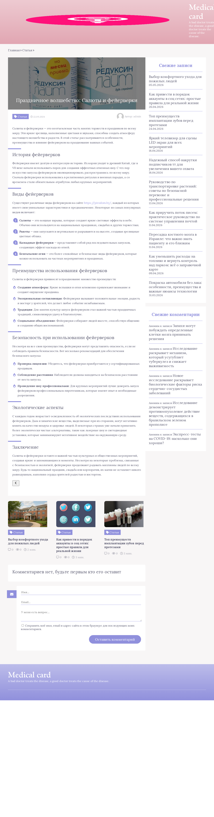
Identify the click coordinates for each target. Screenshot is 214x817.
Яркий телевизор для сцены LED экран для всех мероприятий (173, 142)
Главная (14, 50)
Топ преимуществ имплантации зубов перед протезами (171, 120)
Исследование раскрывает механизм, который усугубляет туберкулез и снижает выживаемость (173, 357)
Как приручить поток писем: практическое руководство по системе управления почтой (174, 216)
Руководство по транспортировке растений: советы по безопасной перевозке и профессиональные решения (174, 191)
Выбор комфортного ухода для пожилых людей (175, 79)
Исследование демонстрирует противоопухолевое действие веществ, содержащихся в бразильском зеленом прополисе (174, 414)
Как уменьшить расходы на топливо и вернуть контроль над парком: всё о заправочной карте (175, 263)
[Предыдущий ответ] (15, 498)
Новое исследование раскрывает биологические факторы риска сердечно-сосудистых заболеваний (175, 384)
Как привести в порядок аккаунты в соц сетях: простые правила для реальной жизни (175, 98)
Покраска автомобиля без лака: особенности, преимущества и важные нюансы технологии (175, 287)
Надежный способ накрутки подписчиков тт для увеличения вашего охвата (173, 164)
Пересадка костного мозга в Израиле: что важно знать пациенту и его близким (173, 238)
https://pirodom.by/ (97, 203)
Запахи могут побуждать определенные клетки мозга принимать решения (172, 332)
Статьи (27, 50)
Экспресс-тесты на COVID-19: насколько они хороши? (175, 438)
